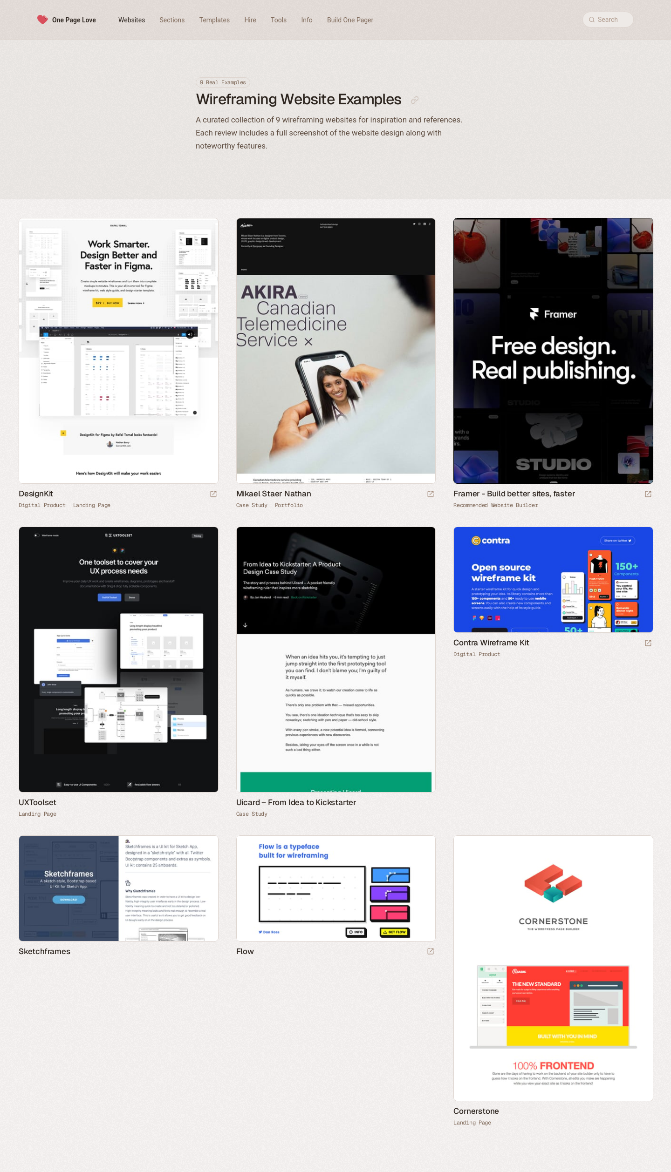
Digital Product (42, 505)
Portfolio (289, 505)
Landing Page (91, 505)
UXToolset (37, 802)
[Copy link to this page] (414, 100)
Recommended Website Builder (495, 505)
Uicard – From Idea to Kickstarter (296, 802)
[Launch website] (213, 495)
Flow (245, 951)
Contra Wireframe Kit (491, 642)
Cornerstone (476, 1111)
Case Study (251, 505)
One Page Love (74, 20)
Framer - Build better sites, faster (514, 493)
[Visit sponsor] (648, 495)
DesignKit (36, 493)
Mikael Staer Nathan (273, 493)
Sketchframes (44, 951)
